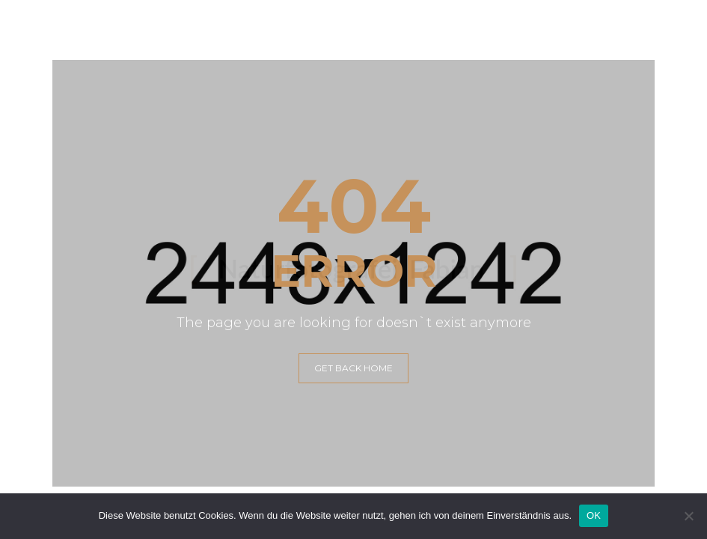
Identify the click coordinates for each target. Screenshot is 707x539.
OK (594, 515)
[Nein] (688, 515)
